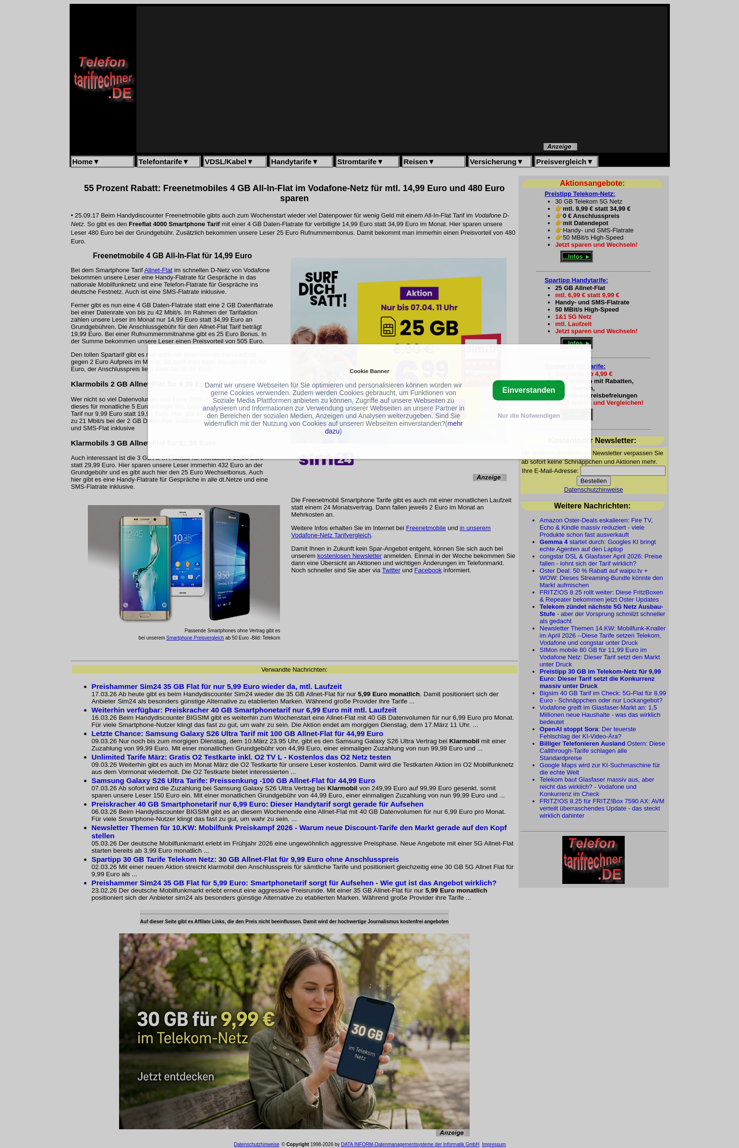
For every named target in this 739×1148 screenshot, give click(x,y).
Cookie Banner (369, 371)
